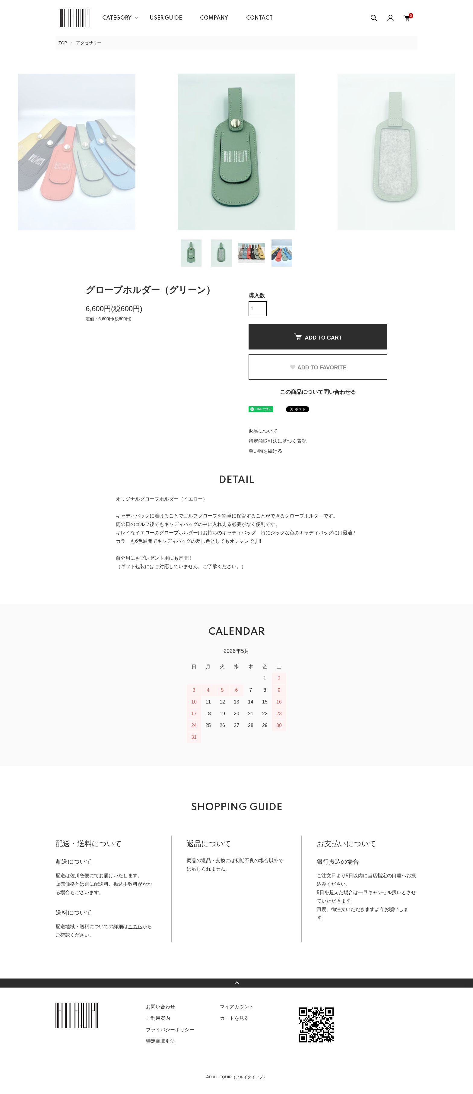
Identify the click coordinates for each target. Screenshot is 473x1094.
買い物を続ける (265, 451)
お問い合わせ (160, 1006)
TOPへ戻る (236, 983)
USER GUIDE (166, 18)
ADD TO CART (318, 337)
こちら (135, 926)
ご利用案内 (158, 1018)
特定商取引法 (160, 1041)
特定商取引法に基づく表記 (277, 441)
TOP (63, 42)
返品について (263, 431)
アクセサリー (88, 42)
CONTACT (259, 18)
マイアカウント (237, 1006)
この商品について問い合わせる (318, 392)
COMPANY (214, 18)
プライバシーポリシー (170, 1029)
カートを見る (234, 1018)
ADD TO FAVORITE (318, 368)
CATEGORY (117, 18)
